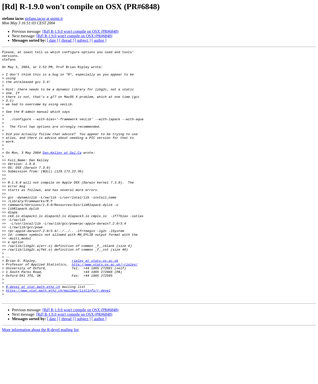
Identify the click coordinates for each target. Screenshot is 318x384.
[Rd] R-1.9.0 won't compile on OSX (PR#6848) (80, 31)
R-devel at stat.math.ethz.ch (33, 334)
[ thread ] (66, 40)
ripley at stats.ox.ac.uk (95, 303)
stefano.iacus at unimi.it (44, 18)
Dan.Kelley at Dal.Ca (62, 173)
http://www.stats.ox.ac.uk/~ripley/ (105, 307)
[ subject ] (83, 40)
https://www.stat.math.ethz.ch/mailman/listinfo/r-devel (58, 339)
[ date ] (52, 40)
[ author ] (99, 40)
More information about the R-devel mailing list (40, 380)
